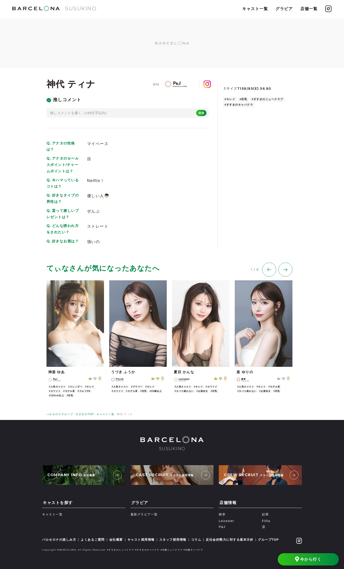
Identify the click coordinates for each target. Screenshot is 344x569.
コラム (196, 539)
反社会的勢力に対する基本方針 (229, 539)
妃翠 (265, 514)
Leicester (226, 521)
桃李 (222, 514)
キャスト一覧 (255, 9)
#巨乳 (243, 99)
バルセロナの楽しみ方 (59, 539)
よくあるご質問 (93, 539)
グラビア (284, 9)
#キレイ (230, 99)
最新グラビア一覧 (144, 514)
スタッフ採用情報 (172, 539)
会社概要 (116, 539)
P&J (222, 527)
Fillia (266, 521)
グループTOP (268, 539)
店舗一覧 (308, 9)
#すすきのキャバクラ (239, 104)
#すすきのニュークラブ (267, 99)
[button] (269, 275)
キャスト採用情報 (141, 539)
